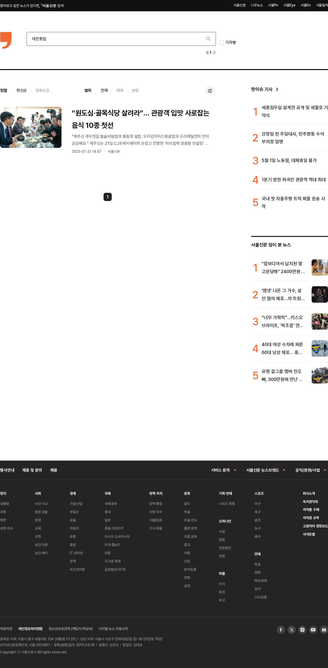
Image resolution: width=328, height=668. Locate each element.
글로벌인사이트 (115, 569)
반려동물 (190, 569)
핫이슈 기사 (261, 89)
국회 (3, 511)
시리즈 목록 (227, 503)
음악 (187, 503)
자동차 (74, 528)
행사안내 (7, 470)
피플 (222, 573)
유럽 (108, 552)
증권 (73, 544)
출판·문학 (190, 528)
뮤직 (257, 588)
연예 (257, 553)
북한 (3, 520)
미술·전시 (190, 520)
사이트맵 (309, 534)
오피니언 (225, 521)
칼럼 (222, 539)
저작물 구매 (311, 509)
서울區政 (155, 520)
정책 (73, 561)
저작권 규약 (311, 517)
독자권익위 (310, 501)
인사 (222, 583)
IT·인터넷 (76, 552)
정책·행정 (155, 503)
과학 (38, 536)
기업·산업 (76, 503)
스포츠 (259, 493)
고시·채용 (155, 528)
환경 (38, 520)
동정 (222, 591)
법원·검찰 (41, 511)
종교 (187, 544)
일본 (108, 520)
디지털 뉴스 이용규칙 (113, 628)
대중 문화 (190, 536)
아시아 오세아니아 (117, 536)
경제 (73, 493)
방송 (257, 564)
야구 (257, 503)
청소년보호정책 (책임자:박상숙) (71, 628)
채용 (53, 470)
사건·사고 (41, 503)
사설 (222, 531)
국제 (108, 493)
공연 (187, 585)
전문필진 (225, 547)
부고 (222, 600)
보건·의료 (41, 544)
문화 (187, 493)
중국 (108, 511)
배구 (257, 536)
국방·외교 (6, 528)
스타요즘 (260, 597)
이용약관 (6, 628)
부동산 (74, 511)
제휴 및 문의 (32, 470)
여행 (187, 552)
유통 (73, 536)
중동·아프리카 (114, 528)
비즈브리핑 (77, 569)
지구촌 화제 (113, 561)
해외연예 (260, 580)
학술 (187, 511)
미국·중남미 (112, 544)
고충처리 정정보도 (315, 525)
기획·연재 (225, 493)
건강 (187, 561)
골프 (257, 520)
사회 (38, 493)
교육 (38, 528)
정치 (3, 493)
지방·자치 (155, 511)
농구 (257, 528)
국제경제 (111, 503)
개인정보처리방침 (30, 628)
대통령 (4, 503)
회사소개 (309, 493)
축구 (257, 511)
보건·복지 (41, 552)
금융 (73, 520)
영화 (187, 577)
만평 (222, 556)
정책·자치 (155, 493)
